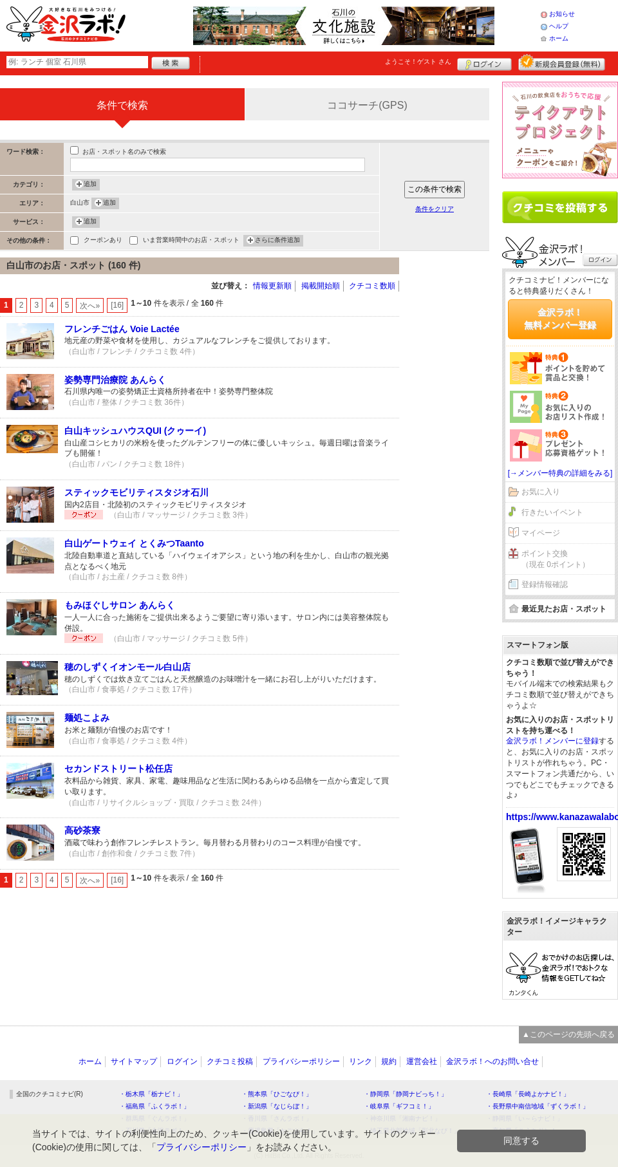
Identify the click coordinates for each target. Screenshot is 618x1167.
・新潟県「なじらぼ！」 (276, 1106)
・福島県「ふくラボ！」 (154, 1106)
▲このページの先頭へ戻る (568, 1034)
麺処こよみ (86, 718)
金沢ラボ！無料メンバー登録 (560, 318)
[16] (117, 305)
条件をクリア (434, 208)
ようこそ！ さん (418, 61)
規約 (389, 1061)
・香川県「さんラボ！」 (276, 1118)
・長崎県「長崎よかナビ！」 (528, 1093)
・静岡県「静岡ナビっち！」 (405, 1093)
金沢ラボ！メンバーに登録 (552, 740)
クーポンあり (103, 241)
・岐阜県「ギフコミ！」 (399, 1106)
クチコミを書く (560, 207)
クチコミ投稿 (230, 1061)
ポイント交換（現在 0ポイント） (555, 559)
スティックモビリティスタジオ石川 (136, 492)
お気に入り (540, 491)
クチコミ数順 (372, 285)
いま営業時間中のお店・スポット (191, 241)
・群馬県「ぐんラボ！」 (154, 1118)
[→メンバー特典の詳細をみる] (560, 473)
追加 (90, 184)
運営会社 (421, 1061)
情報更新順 (272, 285)
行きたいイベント (552, 512)
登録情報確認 (544, 584)
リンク (360, 1061)
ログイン (484, 62)
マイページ (540, 532)
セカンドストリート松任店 (118, 768)
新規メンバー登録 (561, 62)
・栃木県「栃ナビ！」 (151, 1093)
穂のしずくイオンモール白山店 (127, 667)
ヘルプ (558, 26)
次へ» (90, 305)
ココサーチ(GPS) (367, 105)
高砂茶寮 (82, 830)
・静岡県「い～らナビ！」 (524, 1118)
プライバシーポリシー (301, 1061)
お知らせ (562, 13)
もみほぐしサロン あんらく (119, 605)
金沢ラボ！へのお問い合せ (492, 1061)
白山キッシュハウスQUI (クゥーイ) (135, 430)
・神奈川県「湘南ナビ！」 (402, 1118)
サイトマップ (134, 1061)
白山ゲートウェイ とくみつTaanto (134, 543)
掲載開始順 (320, 285)
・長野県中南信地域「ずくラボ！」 (537, 1106)
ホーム (558, 38)
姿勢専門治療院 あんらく (115, 380)
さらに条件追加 (277, 240)
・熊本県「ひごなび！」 (276, 1093)
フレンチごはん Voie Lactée (122, 329)
